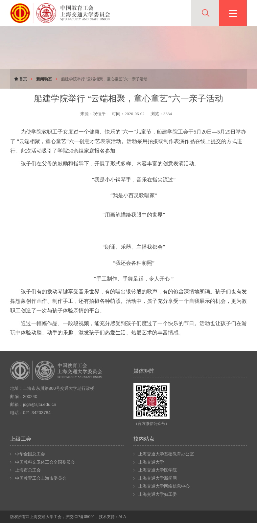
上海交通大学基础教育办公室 (166, 453)
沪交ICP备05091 (80, 516)
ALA (122, 516)
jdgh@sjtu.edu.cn (39, 404)
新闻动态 (44, 79)
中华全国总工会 (30, 453)
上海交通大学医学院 (157, 470)
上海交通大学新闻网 (157, 478)
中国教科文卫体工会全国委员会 (45, 462)
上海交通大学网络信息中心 (164, 486)
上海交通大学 (151, 462)
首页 (20, 79)
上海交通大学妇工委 (157, 494)
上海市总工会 (28, 470)
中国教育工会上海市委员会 (40, 478)
